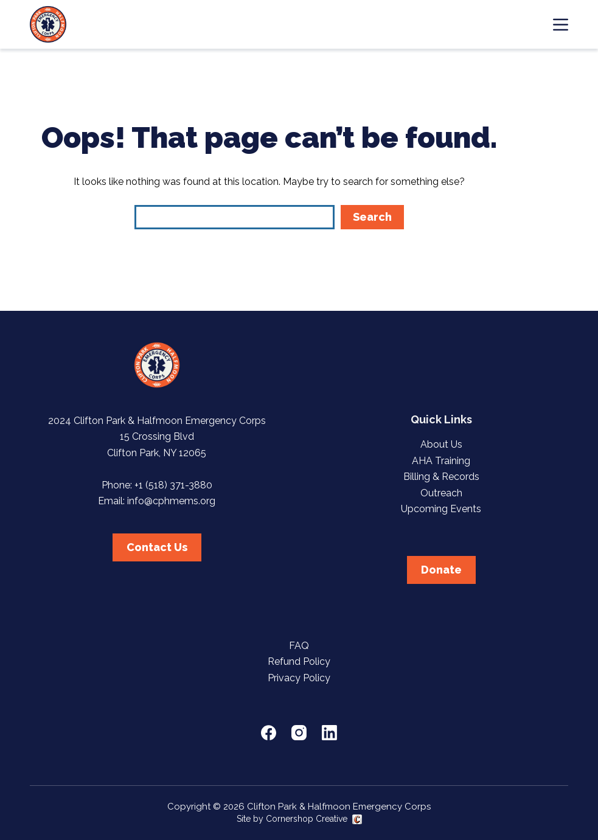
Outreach (441, 493)
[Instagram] (299, 732)
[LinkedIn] (329, 732)
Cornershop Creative (306, 819)
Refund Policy (299, 661)
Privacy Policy (299, 678)
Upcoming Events (441, 509)
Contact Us (157, 547)
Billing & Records (441, 476)
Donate (441, 569)
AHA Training (441, 461)
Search (372, 216)
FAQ (299, 645)
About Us (441, 444)
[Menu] (560, 24)
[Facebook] (268, 732)
